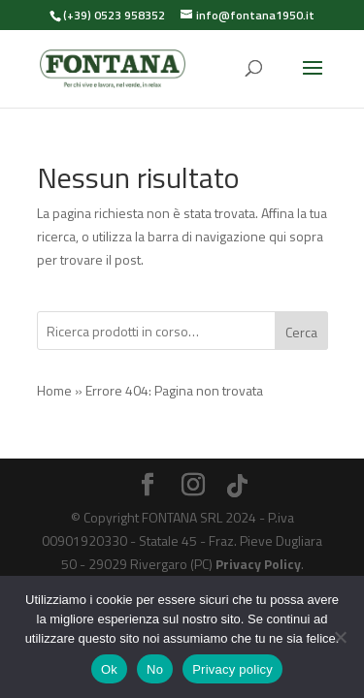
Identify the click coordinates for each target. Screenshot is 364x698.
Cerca (301, 332)
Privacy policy (232, 669)
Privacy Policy (258, 564)
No (155, 669)
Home (54, 390)
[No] (339, 637)
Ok (109, 669)
